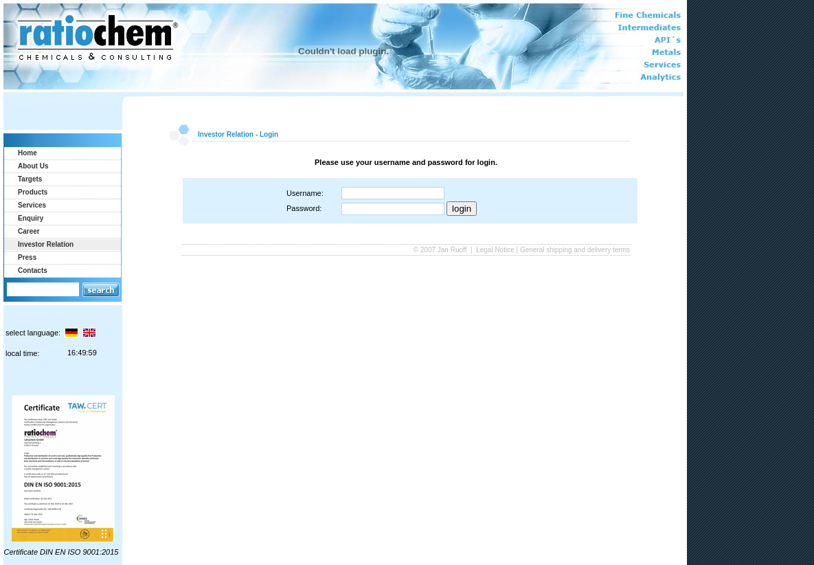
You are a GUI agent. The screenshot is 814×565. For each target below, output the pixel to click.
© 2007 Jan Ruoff (441, 250)
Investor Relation (46, 244)
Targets (30, 179)
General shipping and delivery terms (575, 250)
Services (32, 205)
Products (32, 192)
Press (27, 257)
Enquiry (30, 218)
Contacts (32, 270)
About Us (33, 166)
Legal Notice (495, 250)
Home (27, 153)
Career (29, 231)
